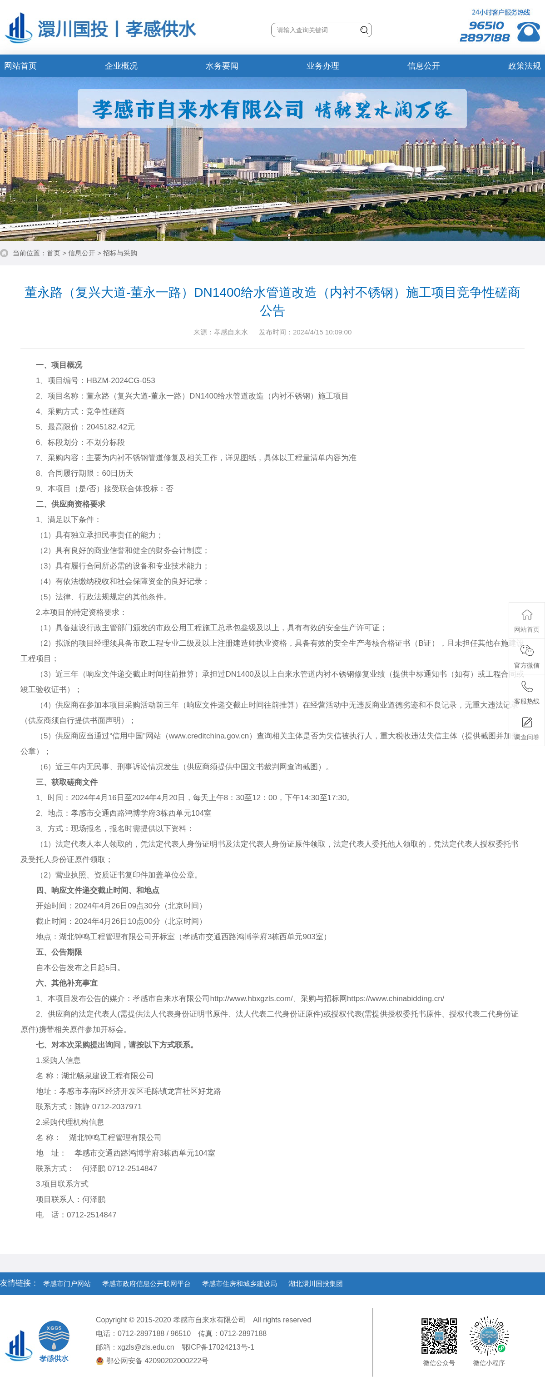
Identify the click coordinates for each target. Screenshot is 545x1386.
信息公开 (423, 65)
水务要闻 (222, 65)
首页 (53, 253)
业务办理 (323, 65)
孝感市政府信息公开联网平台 (146, 1283)
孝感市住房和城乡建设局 (239, 1283)
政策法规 (524, 65)
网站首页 (20, 65)
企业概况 (121, 65)
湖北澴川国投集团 (315, 1283)
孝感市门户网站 (67, 1283)
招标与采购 (120, 253)
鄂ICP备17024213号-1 (218, 1347)
